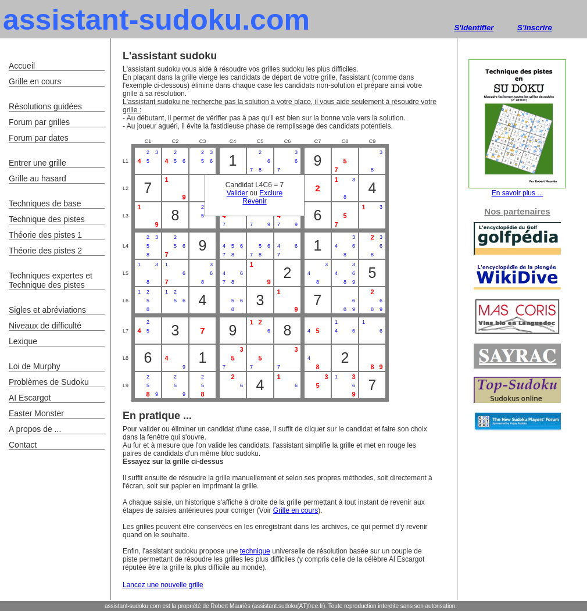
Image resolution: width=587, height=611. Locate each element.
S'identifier (473, 27)
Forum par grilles (39, 122)
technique (255, 551)
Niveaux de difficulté (45, 325)
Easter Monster (36, 413)
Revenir (254, 201)
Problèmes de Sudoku (49, 382)
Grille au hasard (37, 178)
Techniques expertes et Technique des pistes (50, 280)
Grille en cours (295, 510)
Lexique (23, 341)
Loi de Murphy (34, 366)
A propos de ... (35, 429)
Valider (237, 193)
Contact (23, 444)
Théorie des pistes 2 (45, 250)
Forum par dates (39, 137)
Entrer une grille (37, 162)
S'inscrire (534, 27)
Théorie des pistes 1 (45, 235)
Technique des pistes (47, 219)
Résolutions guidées (45, 106)
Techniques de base (45, 203)
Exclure (270, 193)
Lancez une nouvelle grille (163, 585)
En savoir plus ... (517, 190)
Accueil (22, 65)
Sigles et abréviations (47, 310)
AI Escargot (30, 397)
